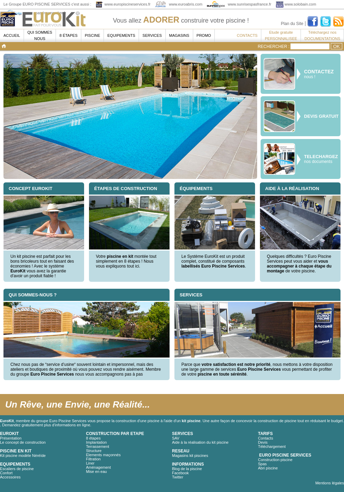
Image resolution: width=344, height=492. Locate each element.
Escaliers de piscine (17, 469)
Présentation (11, 438)
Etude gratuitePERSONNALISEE (281, 35)
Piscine (92, 35)
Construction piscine (275, 460)
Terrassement (97, 446)
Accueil (11, 35)
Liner (90, 463)
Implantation (96, 442)
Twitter (177, 477)
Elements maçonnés (103, 455)
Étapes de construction (125, 188)
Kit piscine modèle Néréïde (23, 455)
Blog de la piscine (187, 469)
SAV (175, 438)
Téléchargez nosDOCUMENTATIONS (322, 35)
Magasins (179, 35)
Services (152, 35)
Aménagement (98, 467)
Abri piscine (268, 468)
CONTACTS (247, 35)
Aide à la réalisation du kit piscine (200, 442)
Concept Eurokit (30, 188)
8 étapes (68, 35)
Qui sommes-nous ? (33, 294)
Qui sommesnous (39, 35)
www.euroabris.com (185, 4)
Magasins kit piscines (190, 455)
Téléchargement (272, 446)
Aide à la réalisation (292, 188)
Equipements (121, 35)
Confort (6, 473)
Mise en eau (96, 471)
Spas (262, 464)
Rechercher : (273, 46)
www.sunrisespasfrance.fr (249, 4)
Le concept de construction (23, 442)
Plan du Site (292, 23)
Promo (204, 35)
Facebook (180, 473)
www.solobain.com (300, 4)
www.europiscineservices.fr (128, 4)
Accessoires (10, 477)
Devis (263, 442)
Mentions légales (329, 483)
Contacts (265, 438)
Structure (94, 451)
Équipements (196, 188)
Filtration (93, 459)
